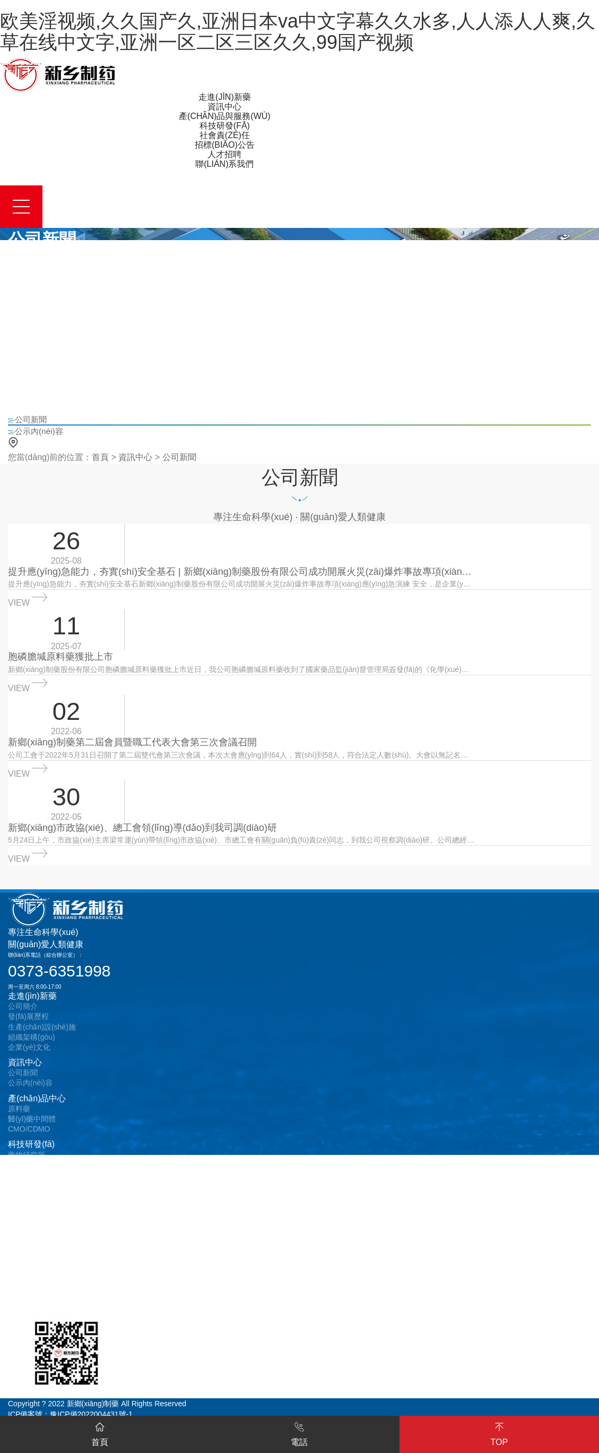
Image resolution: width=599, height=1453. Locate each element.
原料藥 (19, 1118)
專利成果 (23, 1174)
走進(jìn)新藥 (32, 1004)
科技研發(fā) (31, 1153)
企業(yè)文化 (29, 1056)
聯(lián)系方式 (31, 1297)
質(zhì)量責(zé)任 (36, 1200)
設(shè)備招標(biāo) (41, 1256)
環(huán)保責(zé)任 (40, 1220)
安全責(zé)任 (29, 1210)
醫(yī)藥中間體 (32, 1128)
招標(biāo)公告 (36, 1235)
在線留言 (23, 1307)
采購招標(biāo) (32, 1246)
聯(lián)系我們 (34, 1286)
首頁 (100, 458)
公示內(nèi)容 (30, 1092)
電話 (299, 1434)
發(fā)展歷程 (28, 1026)
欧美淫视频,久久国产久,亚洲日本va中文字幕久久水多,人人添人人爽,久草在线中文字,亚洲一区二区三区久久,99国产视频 (297, 31)
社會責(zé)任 (32, 1189)
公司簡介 (23, 1016)
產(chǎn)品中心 (37, 1107)
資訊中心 (135, 458)
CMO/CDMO (29, 1138)
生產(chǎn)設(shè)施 (42, 1036)
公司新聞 (179, 458)
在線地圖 (23, 1317)
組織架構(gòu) (31, 1046)
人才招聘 (25, 1271)
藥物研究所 (26, 1164)
